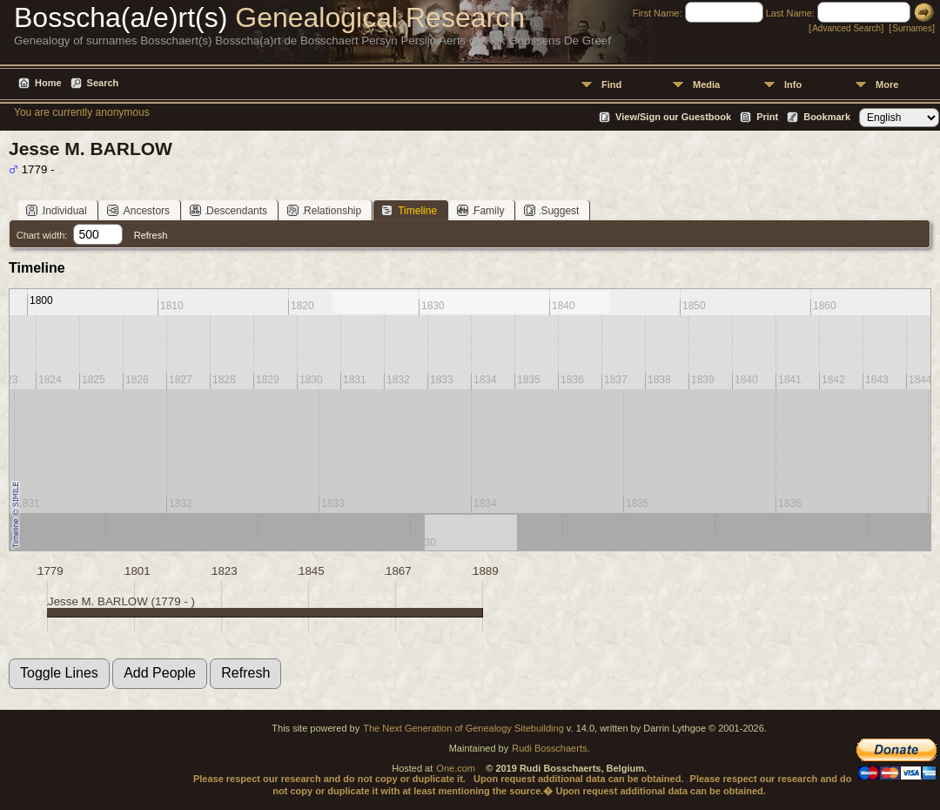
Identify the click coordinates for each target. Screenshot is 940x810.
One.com (455, 768)
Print (767, 116)
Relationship (324, 210)
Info (793, 84)
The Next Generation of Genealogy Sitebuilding (463, 728)
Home (48, 83)
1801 (137, 570)
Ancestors (138, 210)
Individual (56, 210)
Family (480, 210)
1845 (312, 570)
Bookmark (826, 116)
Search (103, 83)
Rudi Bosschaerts (549, 748)
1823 (225, 570)
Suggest (551, 210)
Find (611, 84)
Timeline (409, 210)
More (887, 84)
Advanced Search (846, 28)
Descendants (228, 210)
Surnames (912, 28)
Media (706, 84)
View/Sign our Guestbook (673, 116)
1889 (486, 570)
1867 (399, 570)
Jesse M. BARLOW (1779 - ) (121, 601)
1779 (50, 570)
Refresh (151, 235)
